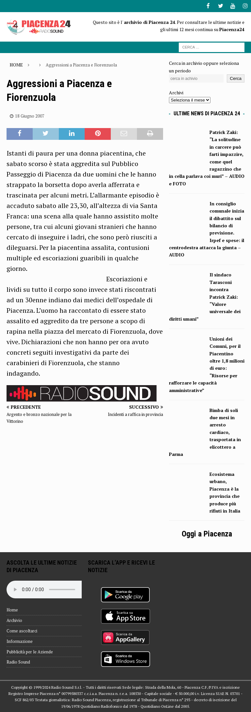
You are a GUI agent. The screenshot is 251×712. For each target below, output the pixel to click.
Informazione (20, 641)
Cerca (236, 78)
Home (12, 609)
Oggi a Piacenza (207, 533)
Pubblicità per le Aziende (30, 651)
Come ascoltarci (22, 630)
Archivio (14, 620)
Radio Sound (18, 662)
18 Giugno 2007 (29, 116)
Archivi (176, 92)
